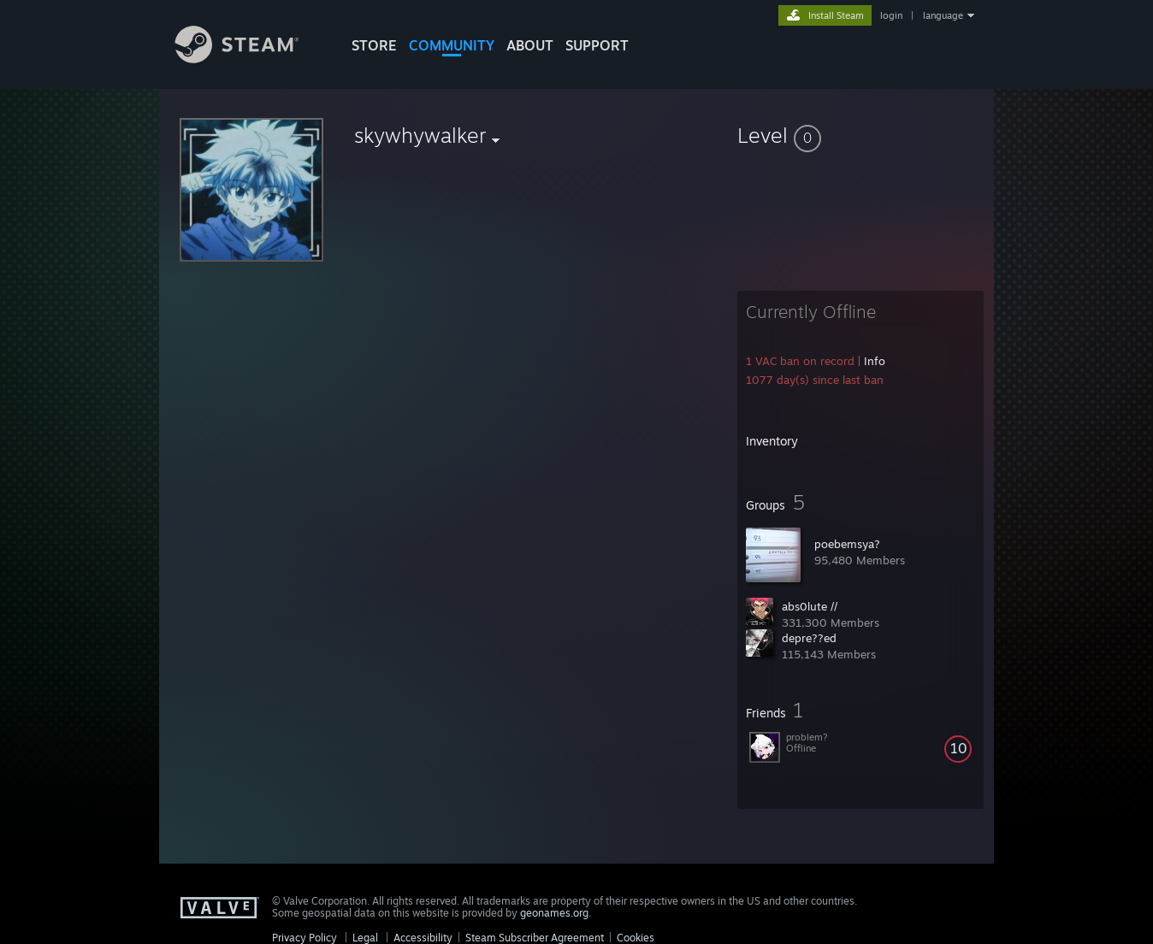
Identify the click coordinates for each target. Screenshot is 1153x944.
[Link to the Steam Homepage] (249, 58)
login (891, 15)
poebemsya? (847, 544)
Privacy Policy (304, 937)
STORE (374, 45)
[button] (860, 135)
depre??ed (809, 638)
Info (874, 361)
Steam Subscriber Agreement (534, 937)
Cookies (635, 937)
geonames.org (554, 912)
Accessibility (422, 937)
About (529, 45)
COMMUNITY (451, 45)
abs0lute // (809, 606)
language (943, 15)
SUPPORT (597, 45)
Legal (365, 937)
